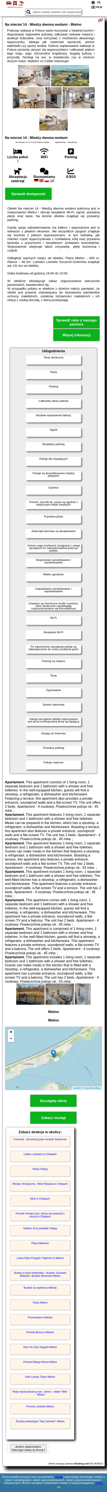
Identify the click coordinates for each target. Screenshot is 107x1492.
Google (59, 1476)
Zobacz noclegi (53, 1118)
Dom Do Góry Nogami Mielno (40, 1347)
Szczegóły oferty (53, 1101)
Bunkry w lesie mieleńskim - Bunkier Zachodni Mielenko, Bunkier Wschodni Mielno (40, 1274)
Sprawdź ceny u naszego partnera (76, 322)
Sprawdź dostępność (28, 194)
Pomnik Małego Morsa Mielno (40, 1362)
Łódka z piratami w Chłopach (40, 1154)
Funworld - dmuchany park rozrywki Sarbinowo (40, 1139)
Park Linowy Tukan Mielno (40, 1376)
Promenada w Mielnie (40, 1317)
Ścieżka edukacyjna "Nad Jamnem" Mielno (40, 1421)
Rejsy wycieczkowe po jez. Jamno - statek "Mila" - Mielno (40, 1393)
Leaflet (76, 1088)
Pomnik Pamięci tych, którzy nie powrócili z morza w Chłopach (40, 1215)
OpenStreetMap (92, 1088)
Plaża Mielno (40, 1302)
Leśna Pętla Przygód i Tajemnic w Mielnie (40, 1258)
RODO (99, 1483)
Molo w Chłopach (40, 1198)
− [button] (11, 1039)
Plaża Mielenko (40, 1243)
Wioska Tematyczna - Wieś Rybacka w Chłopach (40, 1183)
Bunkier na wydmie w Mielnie (40, 1287)
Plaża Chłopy (40, 1169)
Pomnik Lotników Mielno (40, 1406)
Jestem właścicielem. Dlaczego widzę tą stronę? (28, 1448)
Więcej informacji (76, 335)
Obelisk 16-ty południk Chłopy (40, 1228)
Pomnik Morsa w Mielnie (40, 1332)
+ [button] (11, 1032)
